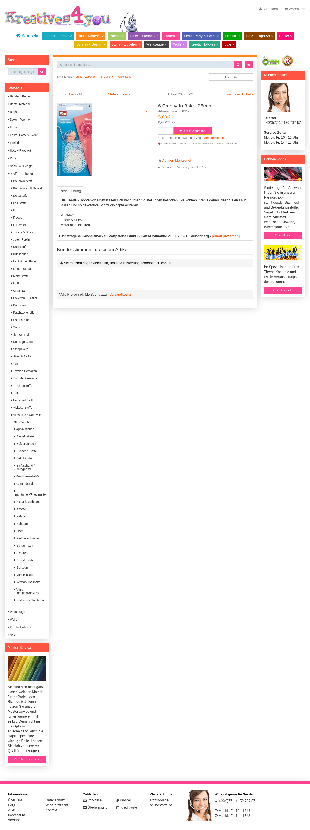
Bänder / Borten (58, 36)
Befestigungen (25, 443)
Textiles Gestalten (24, 371)
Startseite (27, 36)
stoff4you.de (159, 800)
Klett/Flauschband (27, 501)
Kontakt (51, 810)
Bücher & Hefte (25, 451)
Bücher (117, 36)
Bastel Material (91, 36)
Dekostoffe (19, 195)
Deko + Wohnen (144, 36)
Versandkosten (213, 138)
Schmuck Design (90, 44)
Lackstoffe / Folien (24, 261)
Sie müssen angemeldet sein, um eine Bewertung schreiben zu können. (118, 263)
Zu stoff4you (283, 235)
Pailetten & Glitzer (24, 298)
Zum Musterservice (27, 759)
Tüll (14, 393)
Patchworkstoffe (22, 312)
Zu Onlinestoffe (283, 290)
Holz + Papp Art (259, 36)
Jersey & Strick (22, 232)
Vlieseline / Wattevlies (26, 415)
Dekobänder (23, 458)
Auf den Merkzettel (176, 160)
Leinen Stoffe (21, 268)
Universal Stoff (22, 400)
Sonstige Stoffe (22, 342)
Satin (15, 327)
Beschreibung (70, 191)
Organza (18, 290)
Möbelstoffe (20, 276)
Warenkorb (295, 9)
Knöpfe (20, 509)
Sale (229, 44)
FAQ (11, 805)
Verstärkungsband (27, 582)
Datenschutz (55, 800)
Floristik (232, 36)
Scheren (21, 553)
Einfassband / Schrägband (24, 467)
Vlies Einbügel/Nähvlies (26, 591)
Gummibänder (25, 483)
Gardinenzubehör (27, 476)
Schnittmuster (24, 560)
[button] (42, 71)
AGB (11, 810)
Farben (171, 36)
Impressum (16, 815)
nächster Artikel (239, 94)
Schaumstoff (20, 334)
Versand (14, 820)
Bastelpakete (24, 436)
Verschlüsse (23, 575)
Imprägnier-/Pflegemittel (30, 492)
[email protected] (226, 236)
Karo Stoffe (19, 247)
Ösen (18, 531)
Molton (16, 283)
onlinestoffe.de (161, 805)
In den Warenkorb (192, 131)
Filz (14, 210)
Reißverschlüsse (26, 538)
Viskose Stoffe (21, 407)
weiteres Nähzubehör (29, 600)
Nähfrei (20, 516)
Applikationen (24, 429)
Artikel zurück (120, 94)
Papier (285, 36)
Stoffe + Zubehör (126, 44)
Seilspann (21, 567)
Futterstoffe (19, 225)
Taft (14, 363)
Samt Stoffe (20, 320)
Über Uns (15, 800)
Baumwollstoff (21, 181)
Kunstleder (19, 254)
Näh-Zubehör (21, 422)
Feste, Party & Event (201, 36)
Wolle (178, 44)
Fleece (16, 217)
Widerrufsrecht (57, 805)
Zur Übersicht (71, 94)
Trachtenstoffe (21, 385)
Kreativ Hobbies (204, 44)
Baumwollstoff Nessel (26, 188)
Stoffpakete (19, 349)
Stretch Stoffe (21, 356)
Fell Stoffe (19, 203)
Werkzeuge (156, 44)
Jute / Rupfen (21, 239)
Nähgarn (21, 523)
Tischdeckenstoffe (24, 378)
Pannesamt (19, 305)
